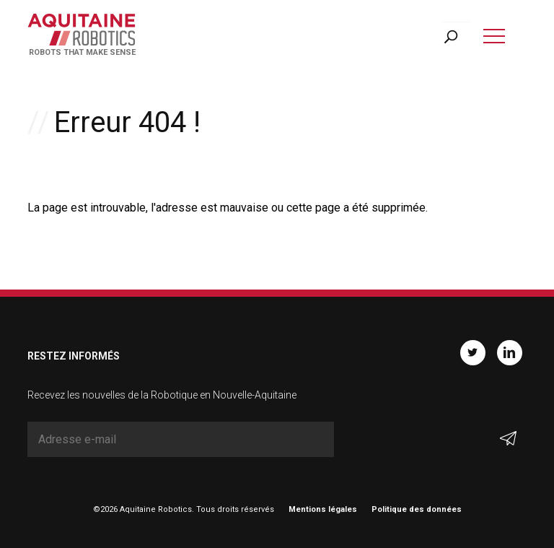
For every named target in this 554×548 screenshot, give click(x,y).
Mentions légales (323, 509)
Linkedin (509, 352)
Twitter (472, 352)
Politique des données (416, 509)
